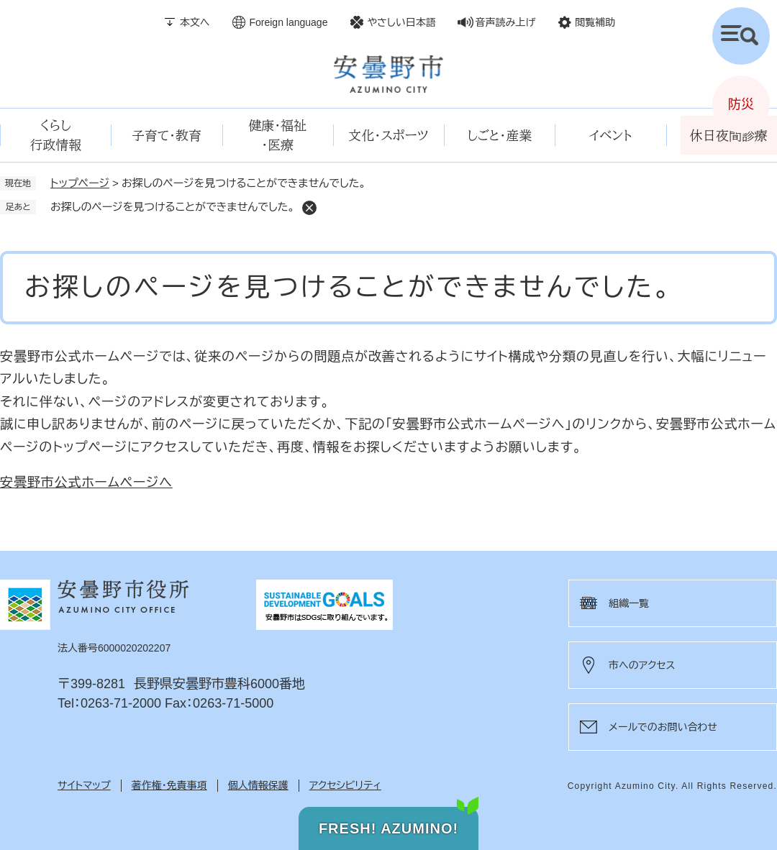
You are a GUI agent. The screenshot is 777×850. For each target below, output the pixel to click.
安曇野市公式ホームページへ (86, 482)
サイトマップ (84, 785)
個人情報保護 (258, 785)
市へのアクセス (642, 665)
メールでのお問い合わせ (663, 727)
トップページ (79, 183)
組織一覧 (629, 603)
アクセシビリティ (345, 785)
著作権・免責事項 (169, 785)
